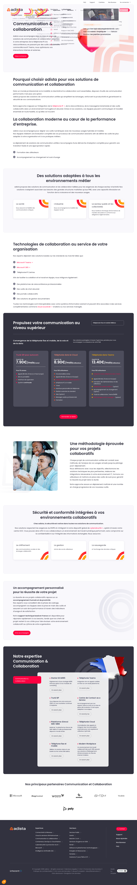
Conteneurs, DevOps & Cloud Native (48, 842)
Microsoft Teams (24, 262)
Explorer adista (85, 10)
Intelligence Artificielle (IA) (44, 851)
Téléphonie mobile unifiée (102, 387)
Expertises (56, 10)
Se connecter (124, 2)
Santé (71, 835)
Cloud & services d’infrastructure (46, 835)
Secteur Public (74, 832)
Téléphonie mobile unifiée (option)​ (67, 380)
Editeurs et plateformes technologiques (83, 848)
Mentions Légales (71, 869)
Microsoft (38, 848)
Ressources (102, 10)
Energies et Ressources (77, 851)
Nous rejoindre (121, 838)
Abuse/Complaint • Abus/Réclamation (85, 871)
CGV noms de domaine (62, 871)
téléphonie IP (57, 106)
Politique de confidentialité (42, 871)
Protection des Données (92, 869)
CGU (80, 869)
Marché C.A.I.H (74, 838)
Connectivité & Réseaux (43, 832)
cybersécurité (96, 528)
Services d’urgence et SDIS (78, 842)
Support (92, 2)
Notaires (72, 854)
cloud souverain (44, 307)
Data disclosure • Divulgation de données (66, 873)
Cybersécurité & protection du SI (46, 845)
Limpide (113, 873)
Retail (71, 845)
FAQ (84, 2)
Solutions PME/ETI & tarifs (40, 10)
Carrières (102, 2)
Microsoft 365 (22, 267)
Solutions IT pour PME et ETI (78, 857)
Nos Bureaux (112, 2)
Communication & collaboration (46, 838)
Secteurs (70, 10)
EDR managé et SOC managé (103, 397)
